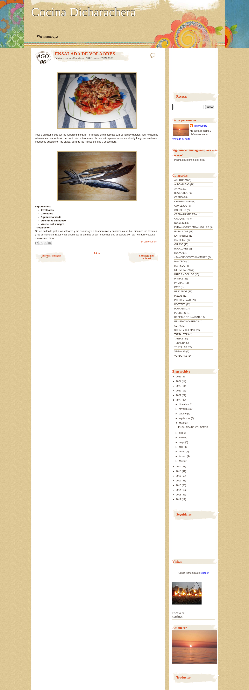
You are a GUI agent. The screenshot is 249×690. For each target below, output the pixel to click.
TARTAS (178, 338)
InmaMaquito (200, 125)
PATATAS (179, 283)
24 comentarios (149, 241)
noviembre (184, 409)
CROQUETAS (181, 218)
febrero (183, 456)
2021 (179, 395)
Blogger (205, 573)
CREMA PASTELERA (185, 214)
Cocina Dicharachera (83, 12)
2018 (179, 471)
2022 (179, 390)
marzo (182, 451)
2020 (179, 400)
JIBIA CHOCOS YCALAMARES (190, 257)
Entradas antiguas (51, 255)
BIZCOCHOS (181, 193)
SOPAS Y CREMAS (184, 330)
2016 (179, 480)
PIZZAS (178, 295)
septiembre (185, 418)
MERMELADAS (182, 270)
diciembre (184, 404)
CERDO (178, 197)
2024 (179, 381)
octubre (183, 413)
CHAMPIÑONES (183, 201)
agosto (182, 423)
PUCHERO (180, 313)
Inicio (97, 253)
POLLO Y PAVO (182, 300)
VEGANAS (180, 351)
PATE (177, 287)
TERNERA (179, 343)
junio (181, 437)
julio (181, 433)
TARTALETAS (181, 334)
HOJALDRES (181, 248)
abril (181, 447)
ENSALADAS (107, 58)
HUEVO (178, 253)
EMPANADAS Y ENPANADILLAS (191, 227)
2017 (179, 476)
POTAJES (179, 308)
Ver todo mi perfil (181, 139)
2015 (179, 485)
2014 (179, 490)
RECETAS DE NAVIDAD (187, 317)
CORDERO (180, 210)
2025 (179, 376)
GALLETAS (180, 240)
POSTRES (179, 304)
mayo (182, 442)
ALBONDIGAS (181, 184)
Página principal (47, 36)
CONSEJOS (180, 205)
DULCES (179, 223)
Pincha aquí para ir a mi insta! (189, 160)
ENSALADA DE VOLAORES (85, 53)
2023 (179, 386)
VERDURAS (180, 355)
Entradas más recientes (146, 257)
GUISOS (178, 244)
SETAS (178, 325)
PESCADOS (180, 291)
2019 (179, 466)
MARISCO (179, 265)
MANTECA (180, 261)
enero (182, 461)
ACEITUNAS (181, 180)
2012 (179, 499)
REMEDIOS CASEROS (186, 321)
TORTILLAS (180, 347)
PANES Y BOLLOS (184, 274)
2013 (179, 494)
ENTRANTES (181, 235)
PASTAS (178, 278)
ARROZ (178, 188)
